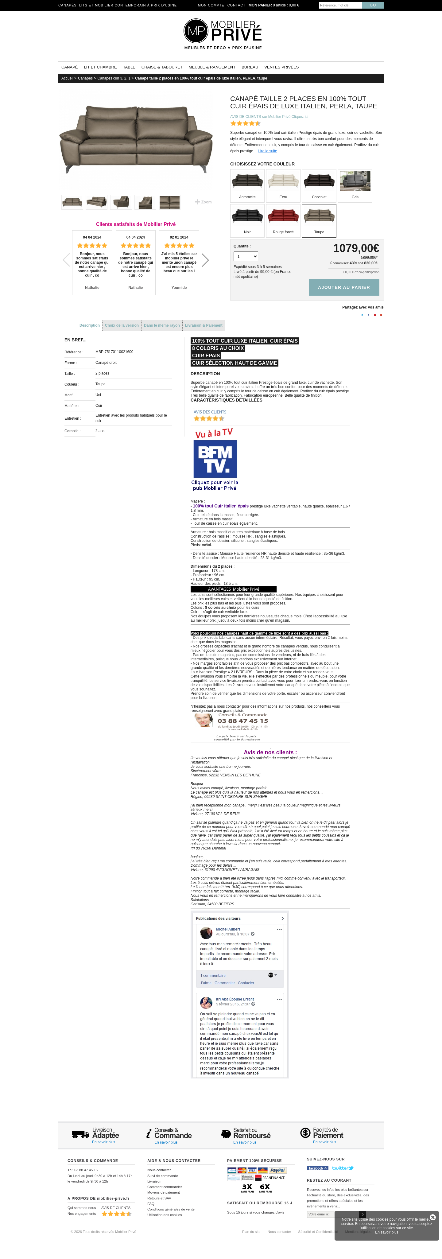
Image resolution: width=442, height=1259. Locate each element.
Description (89, 325)
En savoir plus (386, 1232)
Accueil (67, 78)
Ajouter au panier (344, 287)
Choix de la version (122, 325)
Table (129, 67)
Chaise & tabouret (162, 67)
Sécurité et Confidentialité (318, 1232)
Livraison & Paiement (204, 325)
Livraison (154, 1181)
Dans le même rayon (162, 325)
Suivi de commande (162, 1176)
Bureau (250, 67)
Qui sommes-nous (82, 1208)
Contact (236, 5)
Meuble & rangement (212, 67)
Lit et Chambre (100, 67)
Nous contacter (159, 1170)
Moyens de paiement (163, 1192)
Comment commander (164, 1187)
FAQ (150, 1204)
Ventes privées (281, 67)
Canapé (69, 67)
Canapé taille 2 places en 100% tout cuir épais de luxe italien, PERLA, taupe (201, 78)
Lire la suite (267, 151)
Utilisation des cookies (164, 1215)
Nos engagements (82, 1213)
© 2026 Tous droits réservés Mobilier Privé (103, 1232)
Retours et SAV (159, 1198)
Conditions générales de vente (171, 1209)
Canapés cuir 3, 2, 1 (113, 78)
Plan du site (251, 1232)
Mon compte (211, 5)
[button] (205, 260)
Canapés (85, 78)
